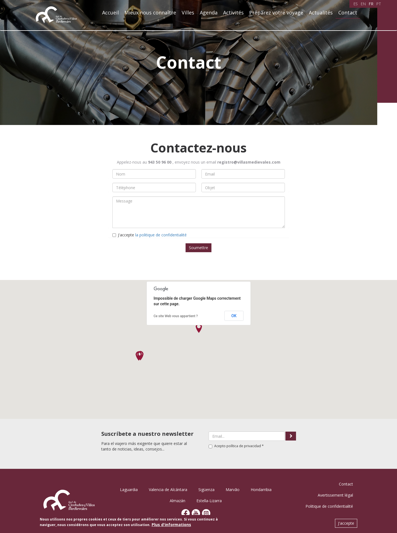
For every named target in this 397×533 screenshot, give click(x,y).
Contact (347, 12)
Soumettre (198, 247)
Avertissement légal (335, 495)
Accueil (110, 12)
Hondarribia (261, 489)
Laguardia (129, 489)
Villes (188, 12)
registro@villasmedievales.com (248, 162)
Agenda (209, 12)
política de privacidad (243, 446)
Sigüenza (206, 489)
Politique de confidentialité (329, 506)
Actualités (321, 12)
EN (363, 3)
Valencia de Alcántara (168, 489)
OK (234, 316)
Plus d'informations (171, 524)
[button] (199, 328)
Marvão (233, 489)
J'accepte (149, 234)
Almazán (177, 500)
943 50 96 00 (159, 162)
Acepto (236, 446)
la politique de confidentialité (161, 234)
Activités (233, 12)
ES (355, 3)
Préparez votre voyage (276, 12)
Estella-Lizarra (209, 500)
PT (378, 3)
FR (371, 3)
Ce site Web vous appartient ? (176, 316)
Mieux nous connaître (150, 12)
